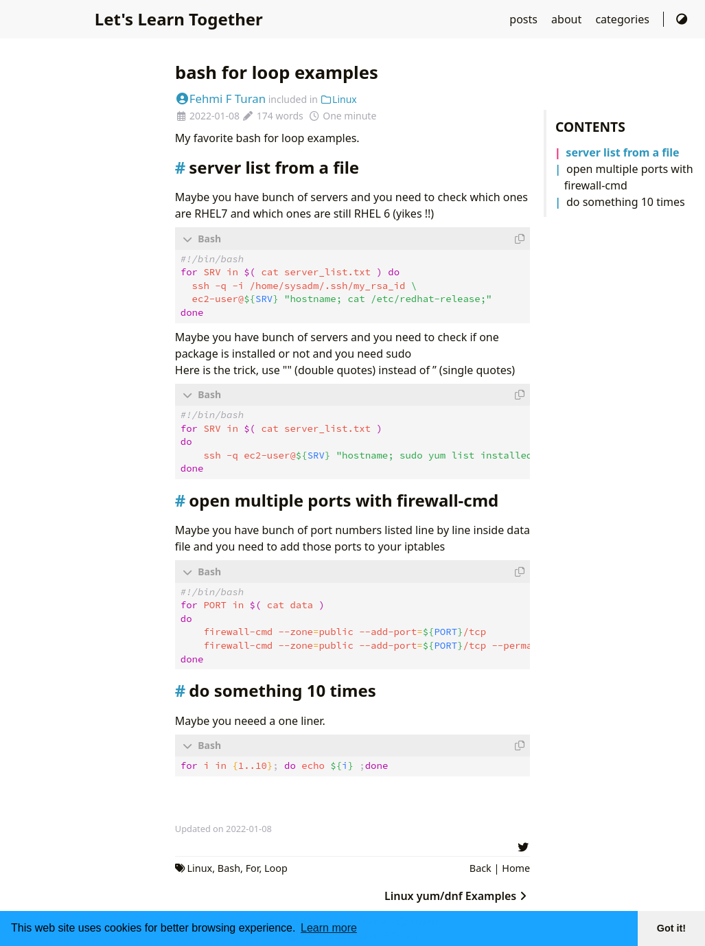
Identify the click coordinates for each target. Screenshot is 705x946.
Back (481, 866)
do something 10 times (625, 201)
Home (516, 866)
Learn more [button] (329, 928)
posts (524, 19)
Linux (339, 99)
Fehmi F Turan (220, 98)
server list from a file (622, 152)
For (252, 866)
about (567, 19)
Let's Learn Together (179, 19)
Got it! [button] (671, 928)
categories (623, 19)
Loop (276, 866)
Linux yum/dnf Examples (457, 893)
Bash (229, 866)
